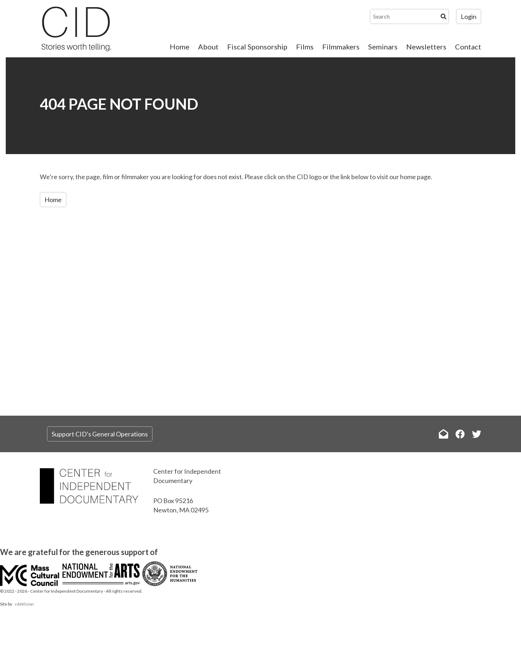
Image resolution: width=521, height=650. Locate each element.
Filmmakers (341, 46)
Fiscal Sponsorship (257, 46)
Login (469, 16)
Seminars (383, 46)
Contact (468, 46)
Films (305, 46)
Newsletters (426, 46)
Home (179, 46)
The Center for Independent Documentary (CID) (76, 28)
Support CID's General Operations (100, 434)
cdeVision (24, 604)
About (208, 46)
